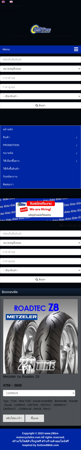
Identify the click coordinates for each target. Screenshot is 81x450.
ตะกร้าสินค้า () (70, 225)
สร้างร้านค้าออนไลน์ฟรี (55, 441)
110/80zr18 (24, 408)
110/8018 (19, 404)
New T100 (25, 400)
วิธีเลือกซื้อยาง (11, 160)
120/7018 (32, 404)
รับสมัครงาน (10, 176)
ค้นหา (40, 105)
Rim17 (47, 408)
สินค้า (6, 137)
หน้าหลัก (8, 129)
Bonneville (61, 400)
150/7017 (45, 404)
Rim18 (37, 408)
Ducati (8, 404)
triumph (73, 400)
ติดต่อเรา (8, 184)
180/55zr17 (9, 408)
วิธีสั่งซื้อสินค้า (11, 168)
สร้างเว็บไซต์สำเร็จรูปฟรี (26, 441)
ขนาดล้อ (8, 152)
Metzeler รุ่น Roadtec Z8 (21, 376)
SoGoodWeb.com (48, 445)
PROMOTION (11, 145)
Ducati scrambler (43, 400)
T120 (14, 400)
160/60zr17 (59, 404)
